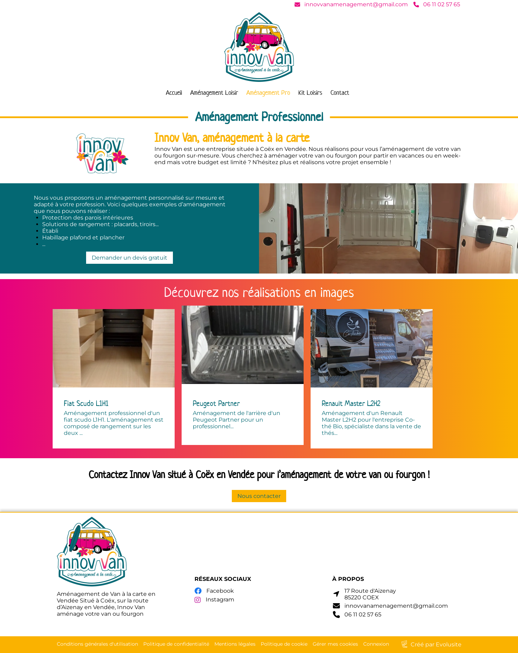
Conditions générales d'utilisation (97, 644)
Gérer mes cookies (335, 644)
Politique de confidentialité (176, 644)
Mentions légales (235, 644)
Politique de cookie (284, 644)
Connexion (376, 644)
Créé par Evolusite (436, 644)
